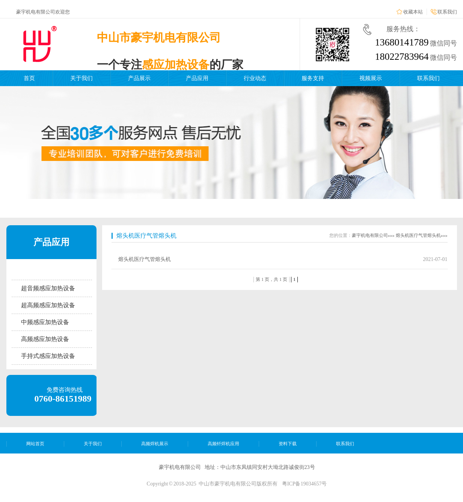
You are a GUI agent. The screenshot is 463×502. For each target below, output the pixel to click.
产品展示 (139, 78)
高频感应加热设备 (45, 339)
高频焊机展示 (154, 443)
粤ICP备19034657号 (304, 484)
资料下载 (288, 443)
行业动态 (255, 78)
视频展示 (370, 78)
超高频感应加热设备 (48, 305)
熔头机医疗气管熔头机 (146, 235)
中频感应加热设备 (45, 322)
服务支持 (313, 78)
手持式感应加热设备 (48, 356)
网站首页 (35, 443)
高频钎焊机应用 (223, 443)
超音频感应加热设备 (48, 288)
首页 (29, 78)
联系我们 (447, 12)
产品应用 (197, 78)
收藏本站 (413, 12)
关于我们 (81, 78)
